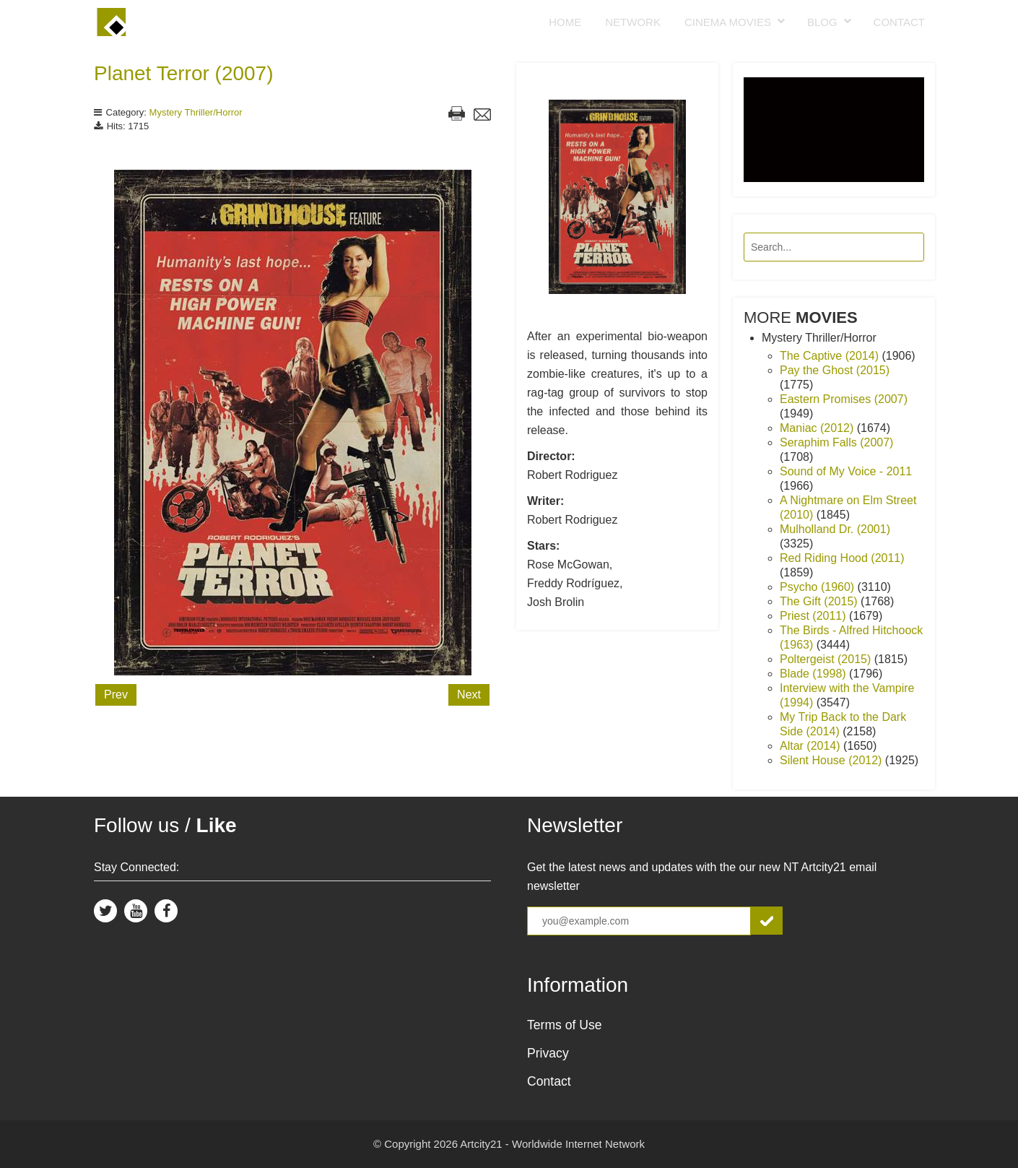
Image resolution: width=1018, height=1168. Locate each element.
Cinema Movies (727, 22)
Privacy (548, 1053)
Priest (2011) (814, 616)
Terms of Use (564, 1025)
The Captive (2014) (831, 356)
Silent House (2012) (832, 760)
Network (633, 22)
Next (469, 694)
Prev (116, 694)
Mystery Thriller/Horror (196, 112)
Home (565, 22)
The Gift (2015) (820, 601)
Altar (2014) (811, 746)
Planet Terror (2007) (184, 73)
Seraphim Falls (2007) (836, 442)
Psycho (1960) (819, 587)
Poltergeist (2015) (827, 659)
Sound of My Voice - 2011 (846, 471)
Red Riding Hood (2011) (842, 558)
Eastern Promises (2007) (844, 399)
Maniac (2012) (818, 428)
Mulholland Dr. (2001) (835, 529)
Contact (899, 22)
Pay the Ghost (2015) (834, 370)
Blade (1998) (814, 673)
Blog (822, 22)
